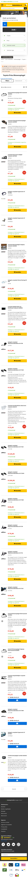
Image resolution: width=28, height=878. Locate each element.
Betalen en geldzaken (6, 809)
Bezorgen (3, 811)
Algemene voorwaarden (6, 824)
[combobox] (15, 35)
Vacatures (3, 831)
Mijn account (4, 815)
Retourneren (4, 813)
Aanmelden (14, 858)
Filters (7, 81)
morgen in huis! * (15, 800)
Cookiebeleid (4, 829)
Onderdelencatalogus (7, 57)
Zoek (14, 30)
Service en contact (5, 822)
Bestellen (3, 806)
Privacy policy (4, 827)
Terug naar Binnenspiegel (6, 78)
